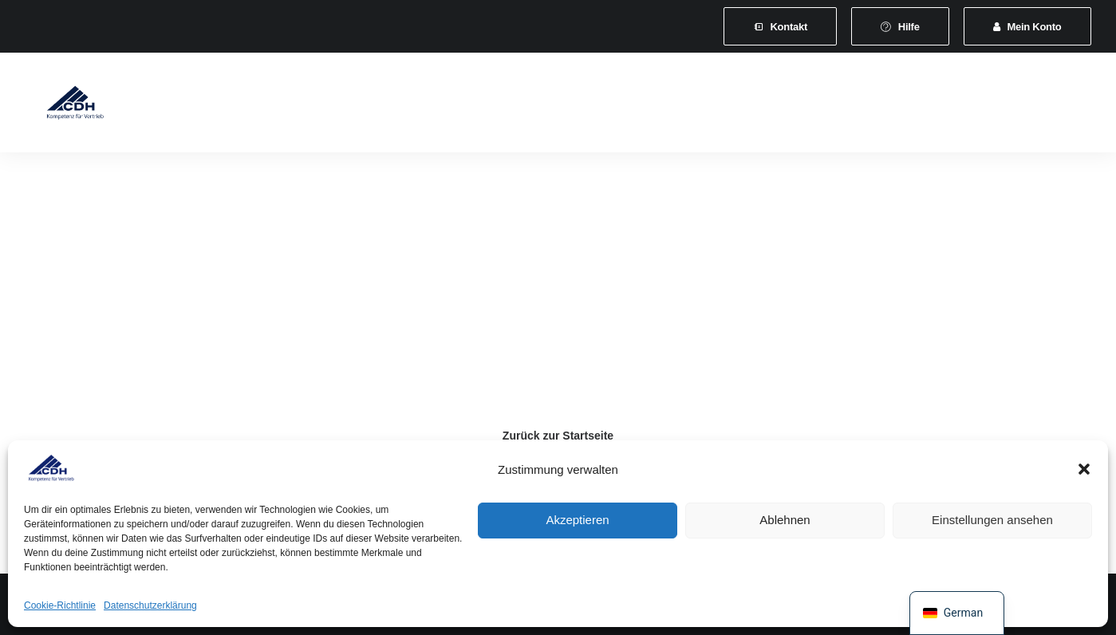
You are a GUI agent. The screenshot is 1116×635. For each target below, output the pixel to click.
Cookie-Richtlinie (60, 605)
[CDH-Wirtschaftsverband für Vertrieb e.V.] (64, 105)
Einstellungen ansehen (992, 520)
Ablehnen (784, 520)
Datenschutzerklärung (150, 605)
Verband (231, 104)
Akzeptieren (577, 520)
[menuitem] (780, 26)
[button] (1084, 469)
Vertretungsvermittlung (827, 104)
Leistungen (410, 104)
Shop (930, 104)
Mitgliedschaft (317, 104)
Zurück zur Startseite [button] (558, 435)
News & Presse (698, 104)
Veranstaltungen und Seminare (549, 104)
